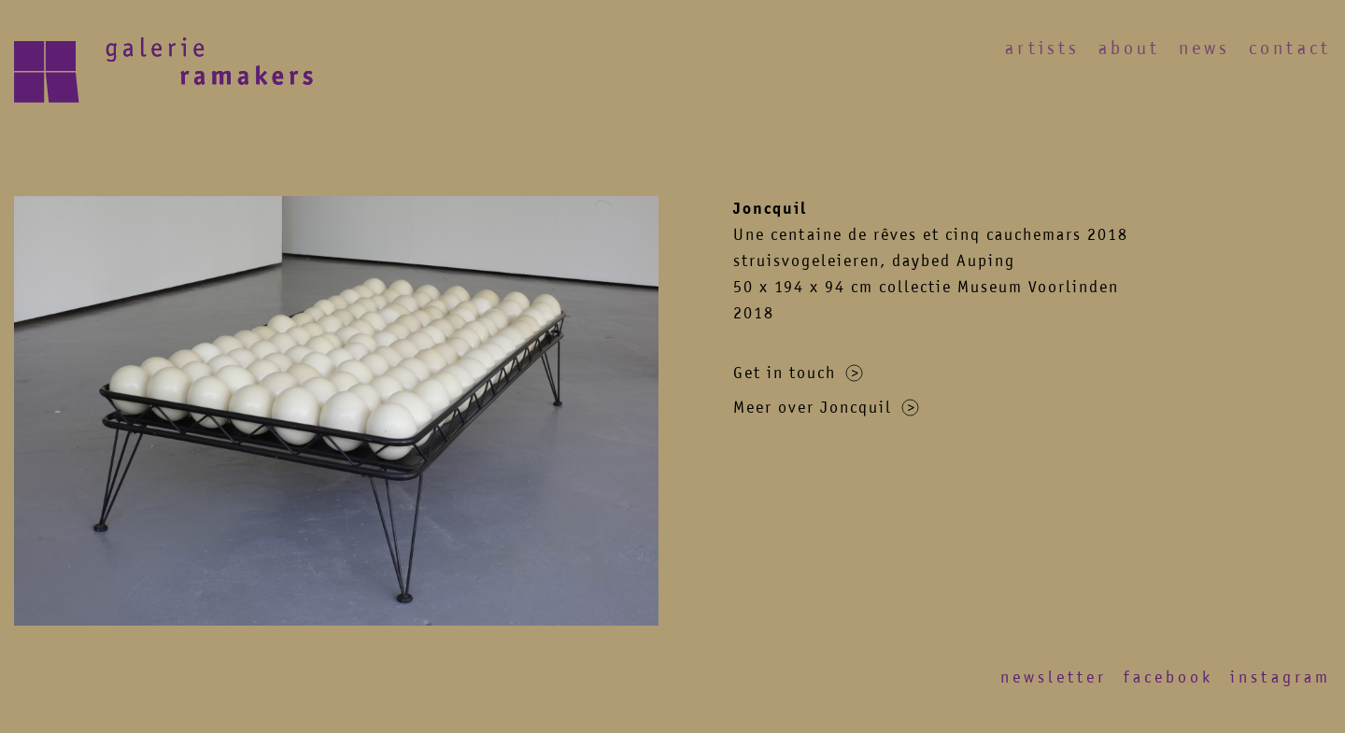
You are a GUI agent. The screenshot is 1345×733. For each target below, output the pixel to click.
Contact (1290, 48)
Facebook (1168, 677)
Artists (1042, 48)
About (1129, 48)
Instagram (1280, 677)
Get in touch (798, 372)
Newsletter (1053, 677)
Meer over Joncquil (826, 407)
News (1204, 48)
